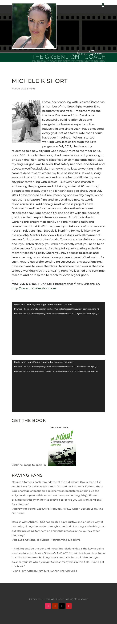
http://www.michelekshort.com (34, 288)
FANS (32, 88)
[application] (58, 328)
